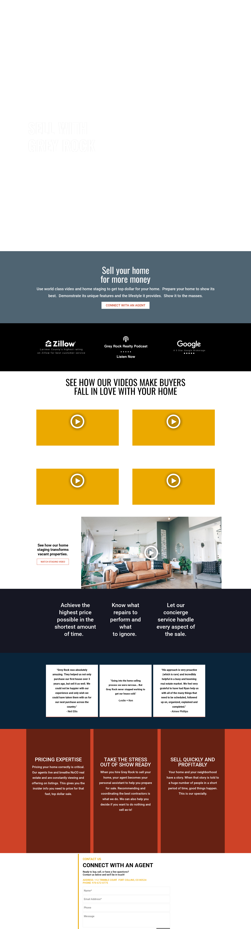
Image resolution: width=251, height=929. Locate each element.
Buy (171, 10)
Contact (213, 10)
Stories (195, 10)
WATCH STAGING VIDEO (53, 561)
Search (144, 10)
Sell (182, 10)
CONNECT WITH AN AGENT (125, 305)
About (159, 10)
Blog (228, 10)
